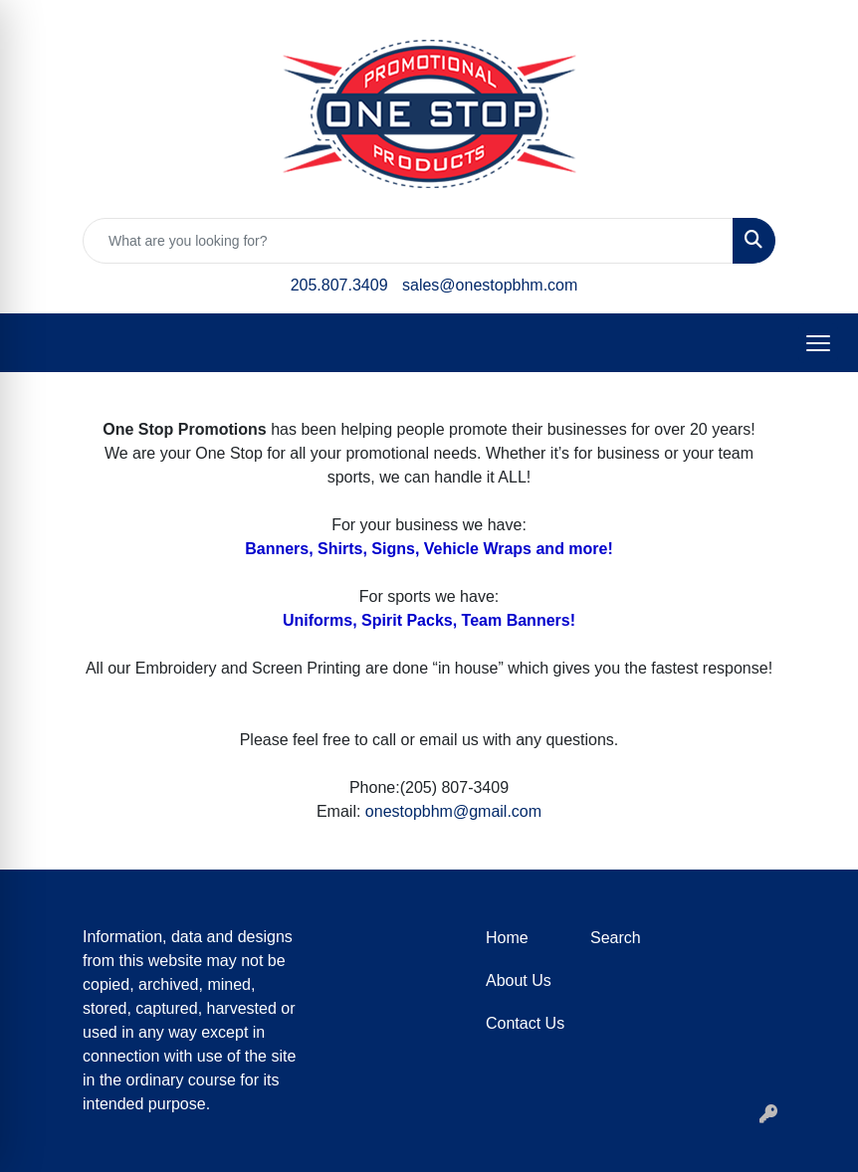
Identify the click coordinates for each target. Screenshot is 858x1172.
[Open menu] (818, 343)
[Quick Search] (408, 241)
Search (615, 937)
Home (507, 937)
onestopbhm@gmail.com (453, 811)
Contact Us (525, 1023)
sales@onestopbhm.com (489, 285)
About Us (518, 980)
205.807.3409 (339, 285)
